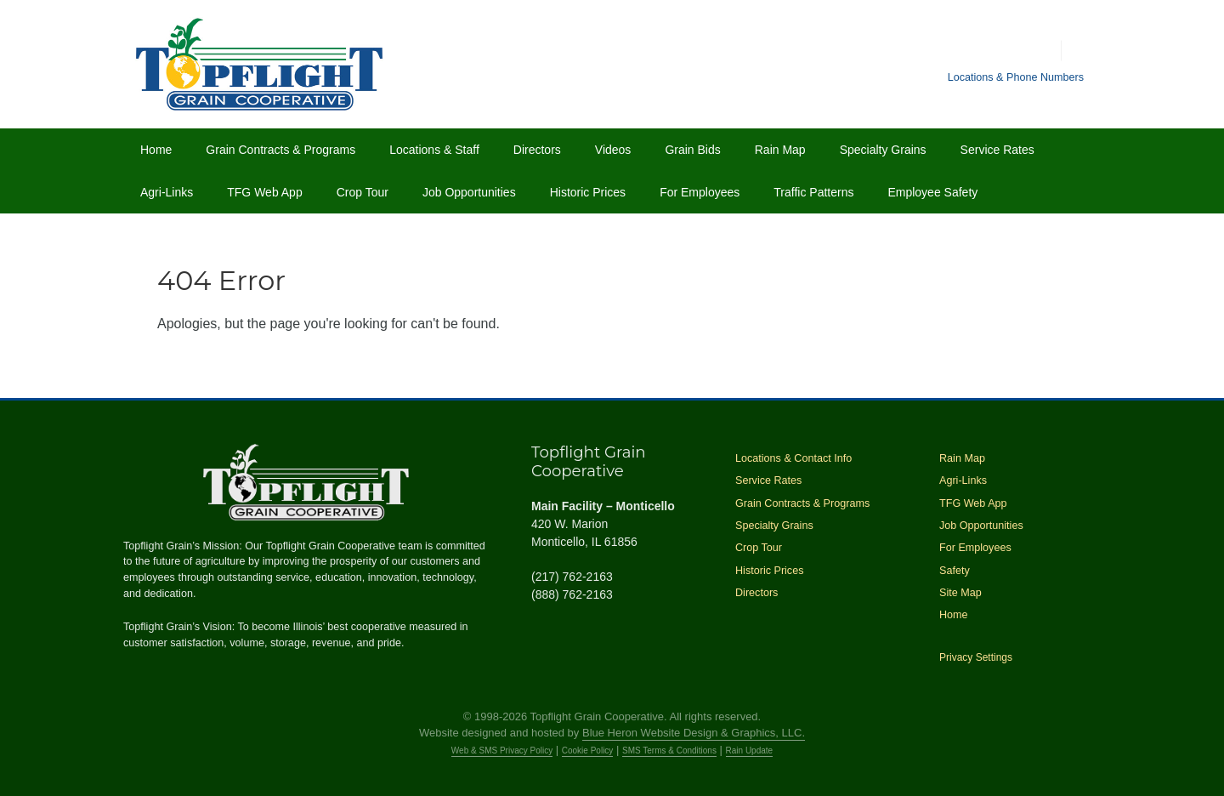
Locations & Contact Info (793, 458)
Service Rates (997, 149)
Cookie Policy (588, 750)
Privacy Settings (975, 657)
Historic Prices (588, 192)
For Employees (700, 192)
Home (156, 149)
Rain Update (750, 750)
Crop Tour (362, 192)
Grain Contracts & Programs (280, 149)
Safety (954, 571)
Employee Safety (932, 192)
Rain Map (780, 149)
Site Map (960, 593)
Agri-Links (166, 192)
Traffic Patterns (813, 192)
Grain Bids (692, 149)
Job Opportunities (469, 192)
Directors (537, 149)
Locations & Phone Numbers (1016, 77)
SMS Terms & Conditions (669, 750)
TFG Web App (264, 192)
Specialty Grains (883, 149)
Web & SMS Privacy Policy (501, 750)
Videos (613, 149)
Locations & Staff (434, 149)
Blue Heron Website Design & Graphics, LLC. (693, 732)
